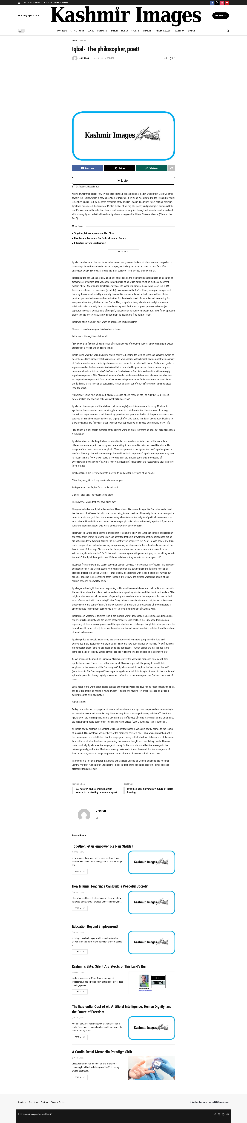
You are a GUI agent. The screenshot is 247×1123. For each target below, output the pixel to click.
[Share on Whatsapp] (151, 168)
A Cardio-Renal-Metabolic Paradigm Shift (102, 1052)
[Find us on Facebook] (212, 2)
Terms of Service (61, 3)
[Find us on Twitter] (217, 2)
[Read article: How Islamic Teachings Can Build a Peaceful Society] (151, 902)
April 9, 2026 (77, 852)
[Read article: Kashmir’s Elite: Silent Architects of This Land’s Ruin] (151, 983)
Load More (123, 252)
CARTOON (179, 30)
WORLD (124, 30)
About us (28, 3)
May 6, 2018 (98, 58)
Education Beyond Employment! (90, 243)
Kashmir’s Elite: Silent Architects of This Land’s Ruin (109, 967)
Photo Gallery (164, 30)
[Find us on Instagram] (222, 2)
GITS (50, 1115)
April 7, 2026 (77, 933)
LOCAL (91, 30)
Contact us (37, 3)
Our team (48, 3)
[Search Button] (228, 30)
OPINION (147, 30)
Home (74, 40)
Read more (81, 871)
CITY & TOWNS (77, 30)
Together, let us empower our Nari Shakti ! (95, 233)
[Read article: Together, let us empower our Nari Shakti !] (151, 862)
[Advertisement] (123, 85)
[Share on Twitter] (119, 168)
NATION (114, 30)
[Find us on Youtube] (227, 2)
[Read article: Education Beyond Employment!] (151, 943)
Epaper (220, 15)
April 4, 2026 (77, 1058)
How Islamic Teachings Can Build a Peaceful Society (100, 238)
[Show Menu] (19, 3)
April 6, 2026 (77, 973)
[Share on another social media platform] (171, 168)
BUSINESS (102, 30)
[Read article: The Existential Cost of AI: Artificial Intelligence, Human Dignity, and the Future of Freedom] (151, 1028)
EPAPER (191, 30)
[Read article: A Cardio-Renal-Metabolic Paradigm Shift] (151, 1068)
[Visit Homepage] (126, 16)
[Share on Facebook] (87, 168)
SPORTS (135, 30)
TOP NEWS (62, 30)
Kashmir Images (30, 1115)
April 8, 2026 (77, 892)
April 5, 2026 (77, 1018)
